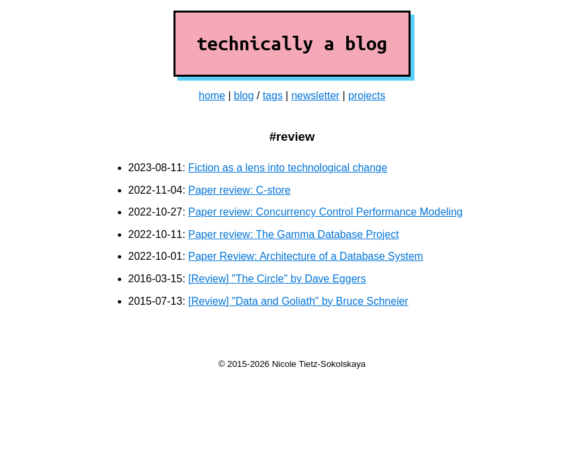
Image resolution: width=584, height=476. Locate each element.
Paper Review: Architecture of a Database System (305, 256)
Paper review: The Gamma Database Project (293, 234)
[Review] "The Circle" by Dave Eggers (276, 278)
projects (366, 95)
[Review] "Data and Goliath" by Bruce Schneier (298, 301)
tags (273, 95)
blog (244, 95)
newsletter (315, 95)
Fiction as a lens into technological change (287, 167)
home (212, 95)
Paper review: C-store (239, 190)
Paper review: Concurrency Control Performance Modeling (325, 212)
